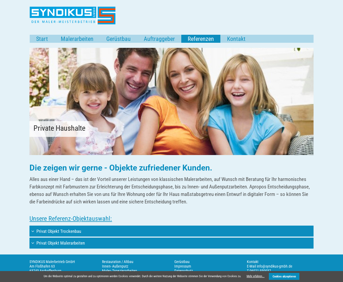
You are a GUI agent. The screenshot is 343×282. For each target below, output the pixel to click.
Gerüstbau (118, 39)
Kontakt (236, 39)
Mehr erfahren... (256, 276)
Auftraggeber (159, 39)
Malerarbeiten (77, 39)
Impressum (182, 266)
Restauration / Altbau (117, 262)
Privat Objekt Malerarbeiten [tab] (60, 243)
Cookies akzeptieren (284, 276)
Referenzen (201, 39)
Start (42, 39)
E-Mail (251, 266)
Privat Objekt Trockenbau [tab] (58, 231)
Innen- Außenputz (115, 266)
